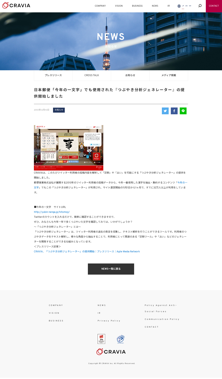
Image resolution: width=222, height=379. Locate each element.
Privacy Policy (109, 321)
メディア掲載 (168, 75)
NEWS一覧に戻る (111, 269)
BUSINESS (137, 6)
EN (186, 6)
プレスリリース (53, 75)
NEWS (155, 6)
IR (168, 6)
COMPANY (100, 6)
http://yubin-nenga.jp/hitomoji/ (52, 212)
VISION (119, 6)
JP (183, 6)
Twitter (165, 110)
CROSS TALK (91, 75)
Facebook (174, 110)
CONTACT (214, 6)
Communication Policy (162, 319)
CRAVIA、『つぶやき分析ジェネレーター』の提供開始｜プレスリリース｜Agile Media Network (87, 251)
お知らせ (130, 75)
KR (190, 6)
